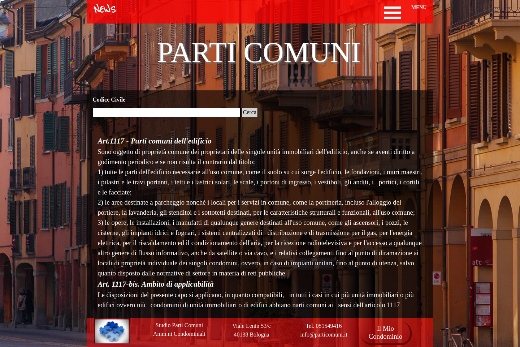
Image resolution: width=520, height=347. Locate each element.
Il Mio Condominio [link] (385, 332)
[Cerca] (166, 112)
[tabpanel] (251, 330)
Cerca (249, 112)
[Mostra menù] (393, 13)
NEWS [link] (105, 10)
